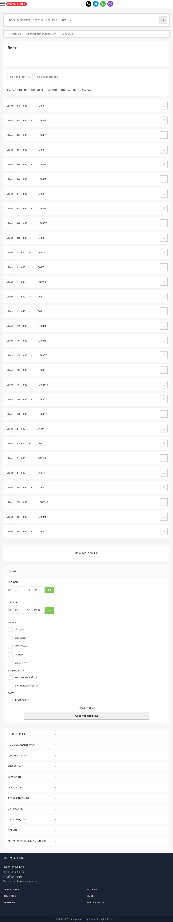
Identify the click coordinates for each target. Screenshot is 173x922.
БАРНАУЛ (9, 902)
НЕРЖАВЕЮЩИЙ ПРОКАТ (21, 745)
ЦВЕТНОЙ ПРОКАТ (18, 755)
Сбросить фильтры (86, 715)
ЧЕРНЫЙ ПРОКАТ (17, 734)
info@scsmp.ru (12, 876)
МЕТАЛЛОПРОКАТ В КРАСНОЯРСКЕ (27, 841)
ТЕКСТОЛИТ (14, 777)
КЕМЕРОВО (9, 896)
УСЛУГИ (12, 830)
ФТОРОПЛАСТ (15, 766)
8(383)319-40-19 (13, 872)
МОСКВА (92, 889)
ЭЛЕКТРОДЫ (15, 787)
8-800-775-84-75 (13, 867)
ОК (49, 590)
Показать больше (86, 553)
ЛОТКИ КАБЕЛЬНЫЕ (18, 798)
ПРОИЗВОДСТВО (17, 819)
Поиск (163, 20)
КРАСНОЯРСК (11, 889)
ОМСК (90, 896)
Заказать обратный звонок (20, 881)
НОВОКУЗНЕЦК (95, 902)
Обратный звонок (16, 4)
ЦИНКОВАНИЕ (15, 809)
